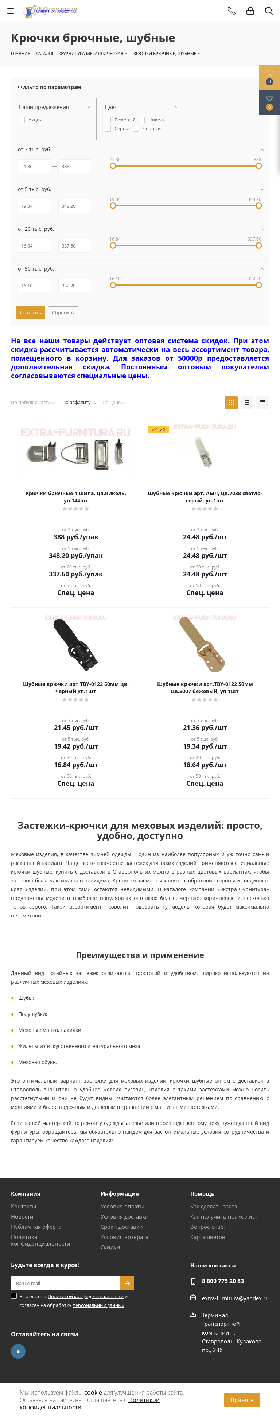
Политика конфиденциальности (40, 1240)
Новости (22, 1216)
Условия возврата (124, 1237)
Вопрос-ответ (208, 1226)
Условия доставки (125, 1216)
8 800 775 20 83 (223, 1281)
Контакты (23, 1206)
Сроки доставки (122, 1226)
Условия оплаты (122, 1206)
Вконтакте (18, 1351)
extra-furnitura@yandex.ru (235, 1298)
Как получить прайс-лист (223, 1216)
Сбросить (63, 312)
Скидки (110, 1247)
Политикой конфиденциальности (86, 1296)
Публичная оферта (36, 1226)
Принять (242, 1399)
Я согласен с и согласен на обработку (73, 1300)
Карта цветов (207, 1237)
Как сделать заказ (213, 1206)
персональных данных (98, 1305)
